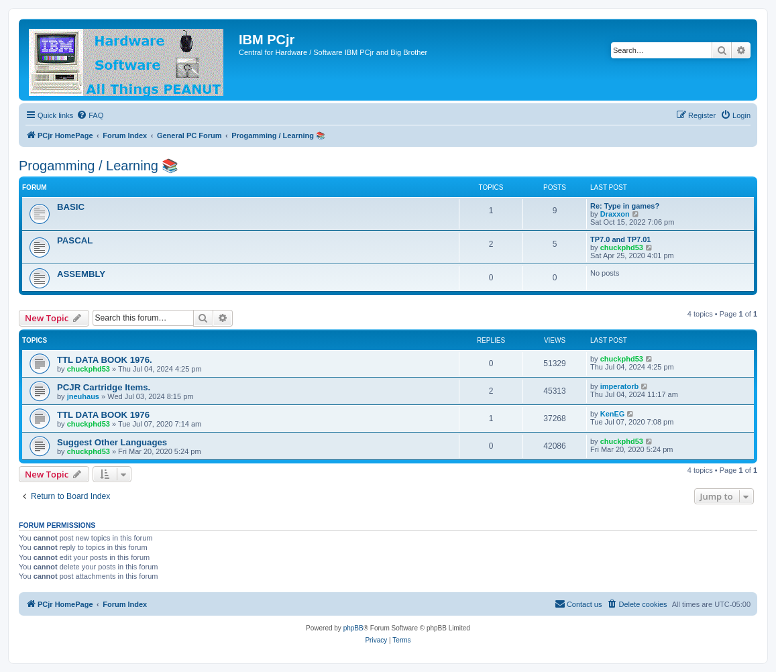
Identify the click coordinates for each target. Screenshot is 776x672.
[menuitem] (89, 115)
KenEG (612, 414)
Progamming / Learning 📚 (98, 165)
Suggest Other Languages (112, 442)
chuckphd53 (621, 247)
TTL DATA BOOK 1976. (104, 360)
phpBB (353, 628)
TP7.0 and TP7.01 (620, 239)
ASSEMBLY (81, 274)
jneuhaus (83, 396)
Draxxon (615, 214)
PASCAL (75, 240)
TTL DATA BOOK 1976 (103, 415)
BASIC (71, 207)
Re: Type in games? (624, 206)
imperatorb (619, 386)
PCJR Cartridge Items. (103, 387)
